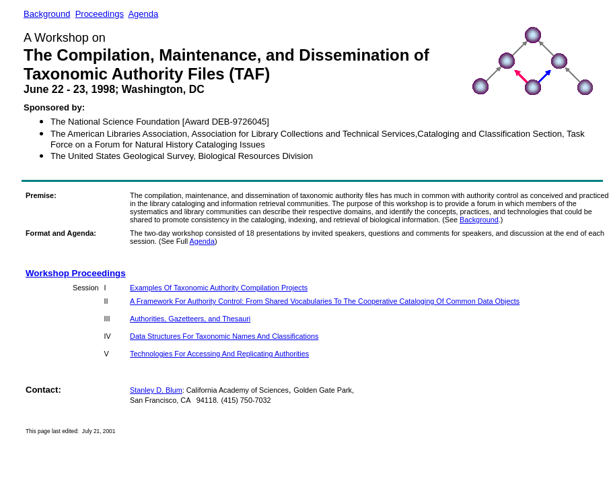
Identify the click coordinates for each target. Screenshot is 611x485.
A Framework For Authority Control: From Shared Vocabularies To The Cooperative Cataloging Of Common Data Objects (324, 301)
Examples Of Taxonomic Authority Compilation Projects (219, 288)
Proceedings (99, 14)
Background (479, 220)
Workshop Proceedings (76, 273)
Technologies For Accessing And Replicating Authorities (219, 354)
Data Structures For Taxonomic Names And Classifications (224, 336)
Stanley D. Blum (156, 390)
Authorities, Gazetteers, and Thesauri (190, 319)
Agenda (143, 14)
